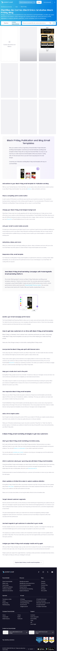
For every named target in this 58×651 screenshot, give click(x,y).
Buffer (19, 617)
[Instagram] (43, 572)
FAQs (32, 620)
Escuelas (43, 589)
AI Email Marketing (24, 603)
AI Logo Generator (40, 604)
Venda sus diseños (6, 589)
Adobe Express (6, 618)
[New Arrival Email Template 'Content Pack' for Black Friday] (28, 44)
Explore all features (24, 590)
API (31, 622)
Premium (43, 583)
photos (29, 189)
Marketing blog (6, 604)
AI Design (22, 599)
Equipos (43, 587)
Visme (19, 615)
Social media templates (25, 585)
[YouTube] (52, 572)
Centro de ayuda (34, 617)
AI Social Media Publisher (26, 601)
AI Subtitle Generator (41, 599)
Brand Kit (9, 219)
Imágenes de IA (24, 606)
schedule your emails (18, 452)
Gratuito (43, 581)
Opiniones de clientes (7, 590)
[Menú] (55, 2)
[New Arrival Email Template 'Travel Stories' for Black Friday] (47, 80)
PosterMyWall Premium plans (33, 285)
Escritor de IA (23, 604)
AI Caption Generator (41, 606)
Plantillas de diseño (24, 581)
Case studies (5, 585)
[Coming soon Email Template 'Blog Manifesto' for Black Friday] (9, 117)
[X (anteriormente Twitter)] (47, 572)
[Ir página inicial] (6, 2)
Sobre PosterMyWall (7, 581)
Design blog (5, 603)
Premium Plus (44, 585)
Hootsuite (20, 618)
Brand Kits (11, 362)
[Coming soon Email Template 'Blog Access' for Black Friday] (47, 44)
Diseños (6, 23)
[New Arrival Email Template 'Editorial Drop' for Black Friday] (28, 117)
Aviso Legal (33, 624)
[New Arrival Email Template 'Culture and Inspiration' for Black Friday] (28, 80)
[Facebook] (38, 572)
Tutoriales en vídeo (6, 599)
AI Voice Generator (41, 601)
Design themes (23, 587)
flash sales (10, 486)
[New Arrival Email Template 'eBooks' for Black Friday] (9, 80)
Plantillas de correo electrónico (6, 6)
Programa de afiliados (7, 587)
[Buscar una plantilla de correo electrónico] (36, 23)
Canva (3, 615)
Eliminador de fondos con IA (43, 603)
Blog (17, 6)
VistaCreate (5, 617)
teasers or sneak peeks (19, 448)
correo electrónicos (15, 23)
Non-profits (44, 590)
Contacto (33, 615)
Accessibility (34, 618)
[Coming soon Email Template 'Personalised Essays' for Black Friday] (47, 117)
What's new (5, 583)
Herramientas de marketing (26, 589)
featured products (32, 468)
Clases (4, 601)
